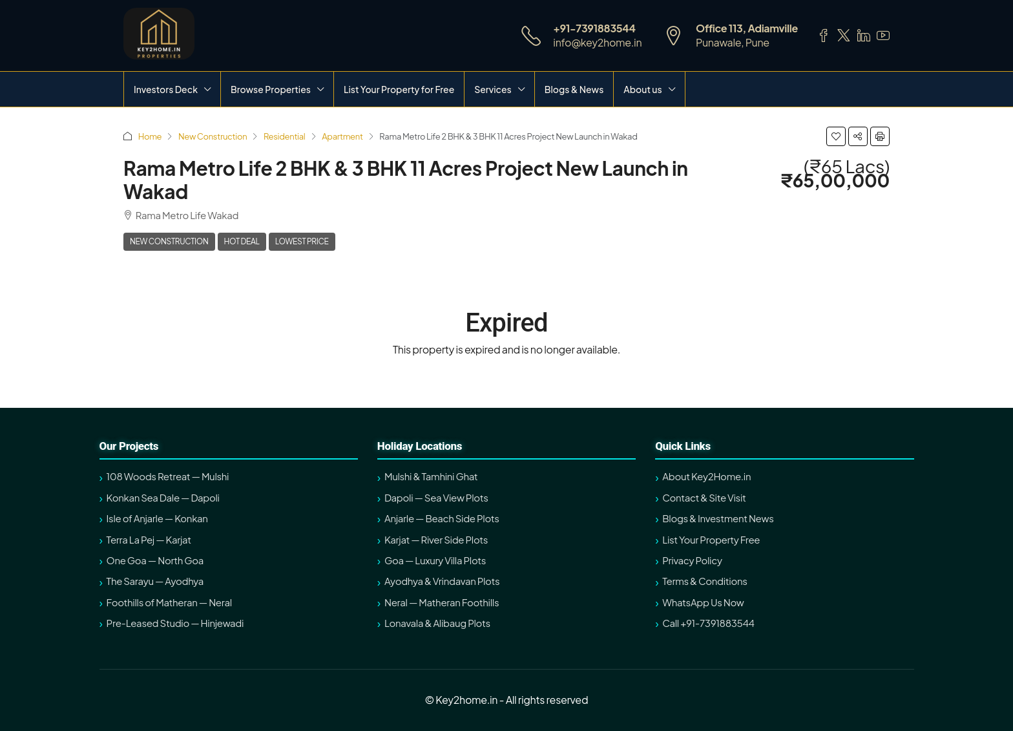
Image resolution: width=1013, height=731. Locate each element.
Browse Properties (271, 89)
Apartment (342, 136)
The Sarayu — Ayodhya (155, 581)
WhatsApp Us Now (703, 602)
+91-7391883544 (594, 28)
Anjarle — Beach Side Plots (441, 518)
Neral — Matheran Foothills (441, 602)
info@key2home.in (597, 42)
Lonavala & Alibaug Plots (437, 623)
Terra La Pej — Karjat (149, 539)
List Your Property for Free (399, 89)
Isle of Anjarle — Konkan (157, 518)
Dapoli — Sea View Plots (436, 497)
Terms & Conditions (704, 581)
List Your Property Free (711, 539)
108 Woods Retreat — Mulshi (168, 476)
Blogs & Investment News (717, 518)
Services (493, 89)
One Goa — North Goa (155, 560)
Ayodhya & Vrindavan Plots (441, 581)
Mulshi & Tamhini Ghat (430, 476)
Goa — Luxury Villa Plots (435, 560)
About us (642, 89)
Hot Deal (242, 241)
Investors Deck (166, 89)
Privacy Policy (692, 560)
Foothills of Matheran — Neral (169, 602)
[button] (836, 136)
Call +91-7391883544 (708, 623)
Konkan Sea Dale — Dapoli (163, 497)
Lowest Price (302, 241)
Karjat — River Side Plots (436, 539)
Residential (285, 136)
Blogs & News (574, 89)
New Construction (212, 136)
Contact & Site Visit (704, 497)
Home (150, 136)
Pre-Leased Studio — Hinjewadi (175, 623)
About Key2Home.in (706, 476)
